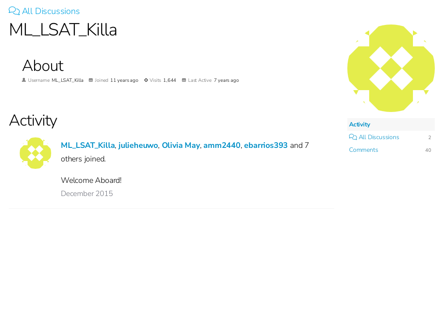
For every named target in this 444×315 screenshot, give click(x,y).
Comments (363, 150)
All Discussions (44, 11)
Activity (359, 124)
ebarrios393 (266, 145)
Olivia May (181, 145)
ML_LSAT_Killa (88, 145)
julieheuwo (138, 145)
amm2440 (222, 145)
